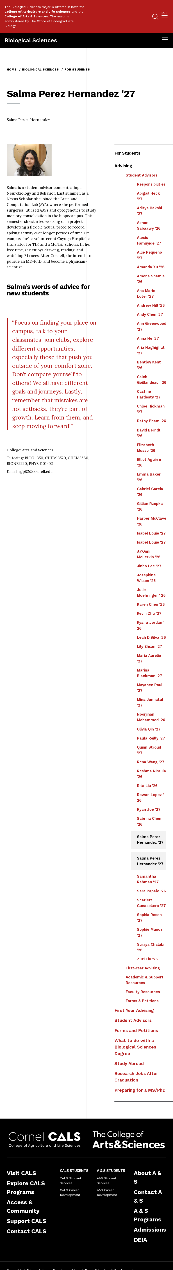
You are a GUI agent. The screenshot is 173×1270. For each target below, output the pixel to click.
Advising (123, 165)
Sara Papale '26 (151, 891)
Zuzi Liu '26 (147, 959)
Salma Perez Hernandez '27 (150, 839)
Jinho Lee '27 (149, 566)
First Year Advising (134, 1010)
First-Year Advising (143, 968)
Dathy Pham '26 (151, 421)
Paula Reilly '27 (151, 738)
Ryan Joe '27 (149, 809)
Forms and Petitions (136, 1030)
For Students (77, 69)
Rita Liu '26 (147, 785)
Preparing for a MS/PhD (140, 1090)
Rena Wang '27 (150, 762)
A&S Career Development (107, 1192)
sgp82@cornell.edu (35, 471)
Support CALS (26, 1221)
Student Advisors (141, 175)
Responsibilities (151, 184)
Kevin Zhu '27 (149, 613)
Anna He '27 (148, 338)
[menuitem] (164, 16)
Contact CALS (26, 1231)
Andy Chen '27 (150, 314)
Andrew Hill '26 (151, 305)
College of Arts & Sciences (26, 16)
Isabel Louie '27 (151, 533)
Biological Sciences (31, 40)
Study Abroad (129, 1063)
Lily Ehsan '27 (149, 646)
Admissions (150, 1229)
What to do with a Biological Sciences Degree (135, 1047)
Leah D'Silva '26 (151, 637)
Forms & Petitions (142, 1001)
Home (11, 69)
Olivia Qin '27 (149, 729)
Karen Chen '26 (151, 604)
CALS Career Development (70, 1192)
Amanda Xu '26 (150, 267)
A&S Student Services (106, 1180)
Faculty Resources (143, 992)
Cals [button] (164, 13)
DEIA (140, 1239)
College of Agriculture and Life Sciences (38, 11)
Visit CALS (21, 1173)
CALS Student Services (70, 1180)
